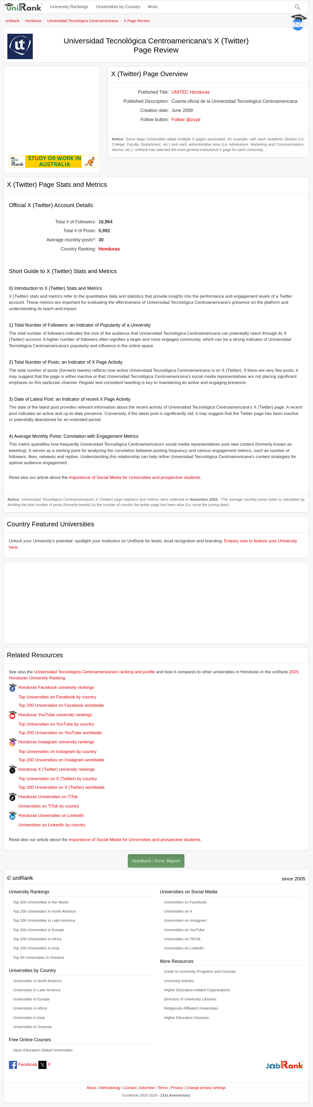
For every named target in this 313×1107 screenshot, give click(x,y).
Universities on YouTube (184, 930)
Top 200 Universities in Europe (38, 930)
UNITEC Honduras (190, 92)
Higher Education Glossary (186, 1018)
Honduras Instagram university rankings (51, 742)
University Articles (179, 981)
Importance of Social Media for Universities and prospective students (134, 477)
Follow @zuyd (185, 119)
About (91, 1088)
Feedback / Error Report (156, 861)
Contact (130, 1088)
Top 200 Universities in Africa (37, 939)
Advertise (147, 1088)
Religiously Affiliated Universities (191, 1008)
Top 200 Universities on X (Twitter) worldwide (57, 787)
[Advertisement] (52, 107)
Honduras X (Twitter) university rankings (52, 769)
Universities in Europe (31, 999)
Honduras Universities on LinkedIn (46, 815)
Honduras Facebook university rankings (51, 687)
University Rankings (69, 6)
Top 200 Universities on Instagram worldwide (56, 760)
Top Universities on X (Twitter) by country (53, 778)
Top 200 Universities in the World (40, 902)
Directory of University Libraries (190, 999)
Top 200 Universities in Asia (36, 948)
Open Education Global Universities (43, 1050)
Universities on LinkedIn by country (47, 825)
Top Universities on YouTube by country (51, 724)
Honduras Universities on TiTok (43, 796)
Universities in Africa (30, 1008)
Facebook (23, 1064)
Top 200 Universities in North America (44, 911)
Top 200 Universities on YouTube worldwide (55, 732)
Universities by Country (118, 6)
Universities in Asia (29, 1018)
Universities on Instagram (185, 920)
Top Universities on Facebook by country (52, 697)
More (153, 6)
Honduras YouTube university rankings (50, 714)
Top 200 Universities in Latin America (44, 920)
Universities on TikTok (182, 939)
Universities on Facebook (185, 902)
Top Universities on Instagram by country (53, 751)
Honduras (109, 248)
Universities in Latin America (36, 990)
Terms (163, 1088)
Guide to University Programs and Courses (200, 971)
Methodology (110, 1088)
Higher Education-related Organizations (197, 990)
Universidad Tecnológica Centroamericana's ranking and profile (94, 671)
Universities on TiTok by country (44, 806)
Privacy (177, 1088)
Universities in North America (37, 981)
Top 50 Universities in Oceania (38, 957)
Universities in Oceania (32, 1027)
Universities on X (178, 911)
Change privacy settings (206, 1088)
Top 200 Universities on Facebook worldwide (56, 705)
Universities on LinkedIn (184, 948)
